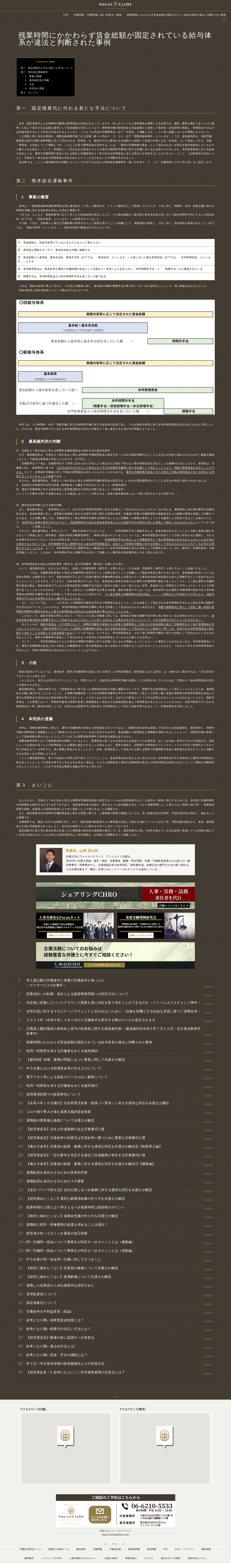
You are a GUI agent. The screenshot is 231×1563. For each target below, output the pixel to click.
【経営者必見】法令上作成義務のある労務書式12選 (65, 1129)
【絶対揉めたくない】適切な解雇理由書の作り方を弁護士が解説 (75, 1198)
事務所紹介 (131, 1558)
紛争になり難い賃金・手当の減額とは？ (57, 1355)
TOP (66, 14)
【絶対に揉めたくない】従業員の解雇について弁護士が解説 (72, 1268)
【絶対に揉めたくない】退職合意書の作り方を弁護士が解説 (72, 1216)
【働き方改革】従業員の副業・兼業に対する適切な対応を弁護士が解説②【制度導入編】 (94, 1146)
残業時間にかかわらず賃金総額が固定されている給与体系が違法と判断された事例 (89, 1042)
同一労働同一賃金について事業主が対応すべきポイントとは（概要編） (80, 1242)
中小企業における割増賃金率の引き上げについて (63, 1068)
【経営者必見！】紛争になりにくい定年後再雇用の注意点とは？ (75, 1372)
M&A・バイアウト (184, 1549)
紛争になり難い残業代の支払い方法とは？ (58, 1329)
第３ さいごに (29, 92)
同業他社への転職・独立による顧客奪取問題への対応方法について (77, 994)
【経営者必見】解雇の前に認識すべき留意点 (60, 1337)
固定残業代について (41, 1303)
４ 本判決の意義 (34, 88)
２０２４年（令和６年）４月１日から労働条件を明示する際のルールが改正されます (91, 1020)
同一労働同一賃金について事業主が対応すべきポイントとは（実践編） (80, 1250)
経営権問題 (134, 1549)
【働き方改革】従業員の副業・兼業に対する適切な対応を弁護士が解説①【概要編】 (91, 1164)
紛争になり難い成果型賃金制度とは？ (55, 1320)
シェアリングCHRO (51, 1558)
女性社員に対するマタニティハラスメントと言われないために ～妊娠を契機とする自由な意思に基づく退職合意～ (113, 1011)
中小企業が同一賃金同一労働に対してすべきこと (63, 1259)
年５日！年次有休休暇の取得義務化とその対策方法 (65, 1363)
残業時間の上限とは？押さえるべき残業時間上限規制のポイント (75, 1207)
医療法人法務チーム (58, 1549)
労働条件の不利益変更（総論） (50, 1311)
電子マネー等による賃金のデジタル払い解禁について (67, 1077)
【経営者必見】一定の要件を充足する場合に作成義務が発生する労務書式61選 (85, 1155)
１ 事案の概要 (33, 76)
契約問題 (151, 1549)
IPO (166, 1549)
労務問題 (97, 1549)
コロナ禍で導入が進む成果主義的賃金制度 (58, 1112)
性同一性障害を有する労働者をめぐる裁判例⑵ (62, 1051)
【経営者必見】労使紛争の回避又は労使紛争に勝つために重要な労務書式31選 (85, 1138)
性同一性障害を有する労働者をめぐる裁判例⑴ (62, 1085)
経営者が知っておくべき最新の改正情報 (57, 1233)
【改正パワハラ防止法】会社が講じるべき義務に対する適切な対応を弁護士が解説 (89, 1190)
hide (51, 61)
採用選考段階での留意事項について (53, 1094)
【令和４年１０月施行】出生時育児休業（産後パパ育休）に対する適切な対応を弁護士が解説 (97, 1103)
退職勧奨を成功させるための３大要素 (55, 1181)
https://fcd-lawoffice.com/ (115, 1534)
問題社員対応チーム (30, 1549)
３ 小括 (29, 84)
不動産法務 (115, 1549)
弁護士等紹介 (111, 1558)
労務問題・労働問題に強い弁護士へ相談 (98, 14)
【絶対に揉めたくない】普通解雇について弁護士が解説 (68, 1277)
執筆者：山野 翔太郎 (82, 850)
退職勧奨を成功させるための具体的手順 (57, 1172)
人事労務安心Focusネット (83, 1558)
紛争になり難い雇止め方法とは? (51, 1346)
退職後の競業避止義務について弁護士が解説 (60, 1120)
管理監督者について (41, 1294)
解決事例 (81, 1549)
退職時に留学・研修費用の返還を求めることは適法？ (67, 1224)
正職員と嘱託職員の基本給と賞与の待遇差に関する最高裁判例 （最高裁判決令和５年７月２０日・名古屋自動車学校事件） (113, 1031)
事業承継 (206, 1549)
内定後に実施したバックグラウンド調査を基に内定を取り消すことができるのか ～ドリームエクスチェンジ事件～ (113, 1002)
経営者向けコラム (197, 1558)
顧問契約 (29, 1558)
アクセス (149, 1558)
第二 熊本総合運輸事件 (34, 72)
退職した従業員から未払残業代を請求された (60, 1285)
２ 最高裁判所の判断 (36, 80)
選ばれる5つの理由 (171, 1558)
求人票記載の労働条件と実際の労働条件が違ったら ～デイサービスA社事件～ (65, 983)
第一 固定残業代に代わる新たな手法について (47, 68)
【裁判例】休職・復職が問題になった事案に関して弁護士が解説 (75, 1059)
